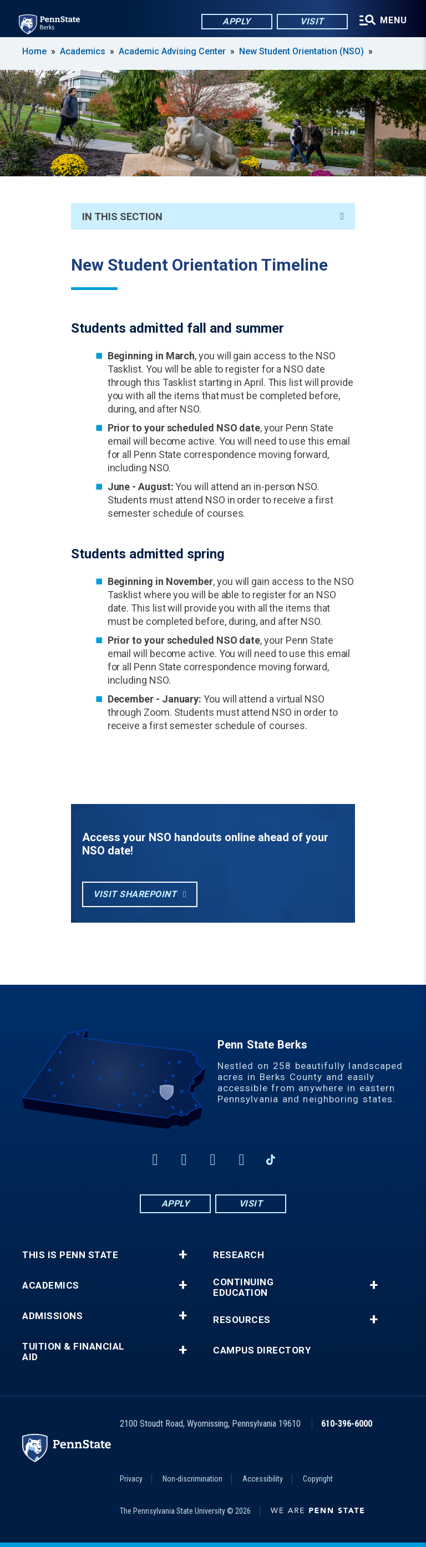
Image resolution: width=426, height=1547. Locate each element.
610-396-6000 (346, 1423)
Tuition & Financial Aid (73, 1351)
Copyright (318, 1478)
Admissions (52, 1316)
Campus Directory (262, 1350)
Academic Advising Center (172, 51)
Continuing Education (243, 1287)
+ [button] (183, 1255)
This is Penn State (70, 1255)
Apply (235, 22)
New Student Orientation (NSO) (301, 51)
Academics (82, 51)
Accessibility (262, 1478)
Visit (310, 22)
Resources (242, 1320)
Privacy (131, 1478)
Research (238, 1255)
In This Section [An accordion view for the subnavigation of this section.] (213, 216)
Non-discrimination (192, 1478)
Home (34, 51)
